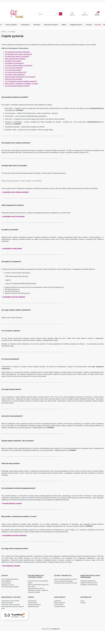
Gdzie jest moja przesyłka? (13, 79)
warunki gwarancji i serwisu (12, 503)
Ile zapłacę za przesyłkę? (13, 61)
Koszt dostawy (6, 583)
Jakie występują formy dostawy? (15, 58)
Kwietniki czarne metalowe (89, 584)
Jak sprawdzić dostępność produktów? (17, 52)
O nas (82, 600)
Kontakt (83, 602)
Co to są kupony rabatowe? (14, 68)
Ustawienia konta (59, 606)
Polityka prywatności (34, 604)
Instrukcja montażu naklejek (10, 586)
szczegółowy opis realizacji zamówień (16, 192)
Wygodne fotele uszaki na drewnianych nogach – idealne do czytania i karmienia (38, 590)
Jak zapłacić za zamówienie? (14, 63)
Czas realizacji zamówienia (9, 579)
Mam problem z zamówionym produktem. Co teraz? (21, 83)
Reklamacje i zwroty (7, 585)
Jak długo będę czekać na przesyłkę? (17, 56)
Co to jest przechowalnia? (13, 70)
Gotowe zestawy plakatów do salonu (65, 579)
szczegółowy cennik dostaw (12, 248)
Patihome (3, 31)
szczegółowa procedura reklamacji (14, 535)
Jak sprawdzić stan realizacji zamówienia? (18, 54)
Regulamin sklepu (33, 606)
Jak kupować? (32, 600)
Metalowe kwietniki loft (88, 581)
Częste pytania (32, 602)
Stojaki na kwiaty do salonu (89, 582)
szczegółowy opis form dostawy (14, 216)
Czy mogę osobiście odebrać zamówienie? (18, 65)
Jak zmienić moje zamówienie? (15, 74)
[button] (60, 13)
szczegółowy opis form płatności (14, 297)
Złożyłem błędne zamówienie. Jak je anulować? (20, 77)
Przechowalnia (58, 604)
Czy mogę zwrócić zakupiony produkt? (17, 86)
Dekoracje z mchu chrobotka (10, 604)
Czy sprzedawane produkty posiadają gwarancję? (21, 81)
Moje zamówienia (59, 602)
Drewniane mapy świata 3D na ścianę (65, 583)
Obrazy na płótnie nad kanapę (63, 581)
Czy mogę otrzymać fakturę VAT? (15, 72)
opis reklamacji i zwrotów (11, 565)
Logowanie (57, 600)
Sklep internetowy (50, 629)
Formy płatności (6, 581)
